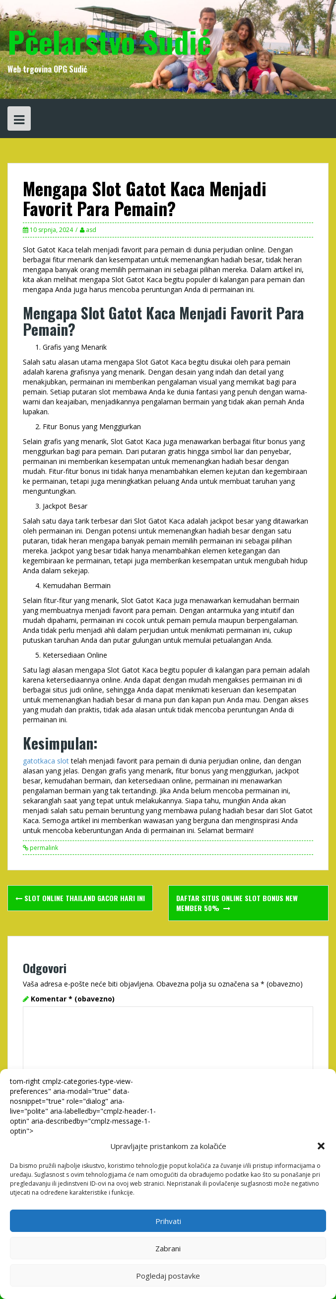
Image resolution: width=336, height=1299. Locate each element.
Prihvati (168, 1221)
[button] (321, 1146)
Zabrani (168, 1248)
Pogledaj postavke (168, 1276)
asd (91, 230)
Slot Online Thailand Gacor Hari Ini (80, 898)
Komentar (73, 998)
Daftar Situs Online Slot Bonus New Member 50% (237, 903)
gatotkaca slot (46, 760)
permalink (43, 847)
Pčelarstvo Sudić (109, 41)
